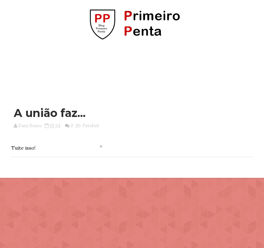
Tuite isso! (23, 148)
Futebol (90, 126)
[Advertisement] (132, 69)
